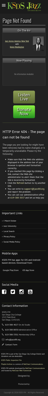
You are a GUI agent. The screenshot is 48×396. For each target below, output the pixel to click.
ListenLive (24, 96)
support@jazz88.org (34, 188)
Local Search (9, 231)
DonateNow (24, 111)
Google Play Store (11, 270)
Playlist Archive (6, 364)
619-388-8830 (11, 329)
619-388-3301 (11, 334)
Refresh (20, 182)
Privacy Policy (9, 236)
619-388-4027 (11, 324)
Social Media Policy (12, 241)
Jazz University (10, 226)
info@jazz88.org (13, 339)
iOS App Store (28, 270)
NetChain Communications (33, 364)
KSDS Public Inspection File (11, 360)
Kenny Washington (17, 46)
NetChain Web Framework (21, 370)
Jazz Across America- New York (17, 41)
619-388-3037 (17, 197)
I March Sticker (10, 220)
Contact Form (11, 344)
